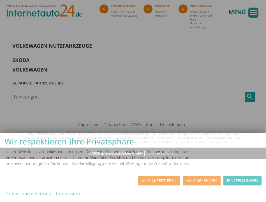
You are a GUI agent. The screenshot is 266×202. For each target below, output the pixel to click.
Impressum (68, 193)
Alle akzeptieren (159, 180)
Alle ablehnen (202, 180)
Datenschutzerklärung (27, 193)
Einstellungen (242, 180)
